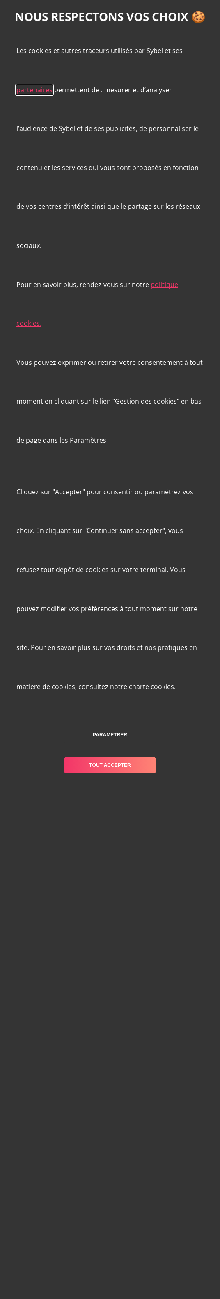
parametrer (110, 735)
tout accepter (110, 765)
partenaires (34, 89)
